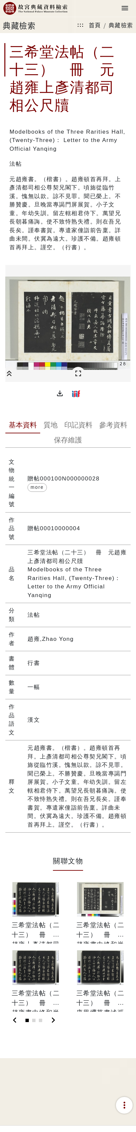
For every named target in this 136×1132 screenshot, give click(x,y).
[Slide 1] (27, 1020)
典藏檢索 (121, 25)
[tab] (22, 425)
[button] (60, 394)
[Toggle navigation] (125, 8)
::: (80, 25)
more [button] (37, 487)
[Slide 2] (34, 1020)
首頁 (95, 25)
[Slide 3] (40, 1020)
